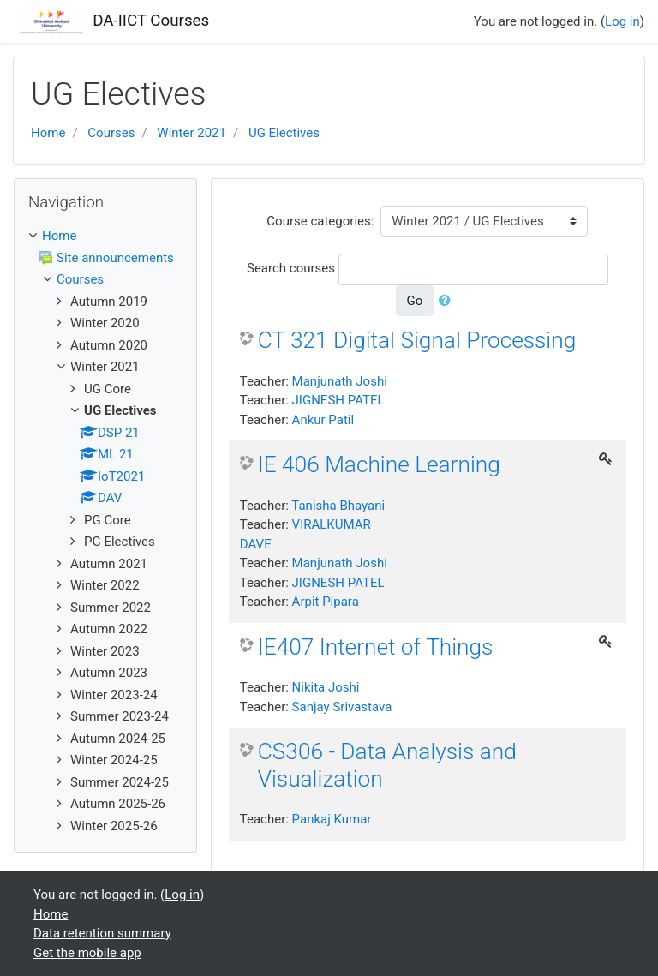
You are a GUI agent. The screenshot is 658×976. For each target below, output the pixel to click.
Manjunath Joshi (339, 381)
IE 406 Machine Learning (379, 464)
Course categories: (320, 221)
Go (415, 300)
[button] (448, 301)
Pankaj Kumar (332, 819)
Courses (111, 133)
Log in (622, 21)
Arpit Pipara (325, 601)
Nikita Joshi (326, 687)
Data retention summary (102, 933)
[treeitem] (105, 236)
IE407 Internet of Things (376, 647)
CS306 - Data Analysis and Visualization (387, 765)
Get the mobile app (87, 953)
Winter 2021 (191, 133)
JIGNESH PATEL (338, 400)
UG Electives (284, 133)
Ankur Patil (323, 420)
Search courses (291, 268)
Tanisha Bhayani (338, 505)
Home (48, 133)
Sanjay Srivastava (342, 707)
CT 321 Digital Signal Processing (417, 340)
